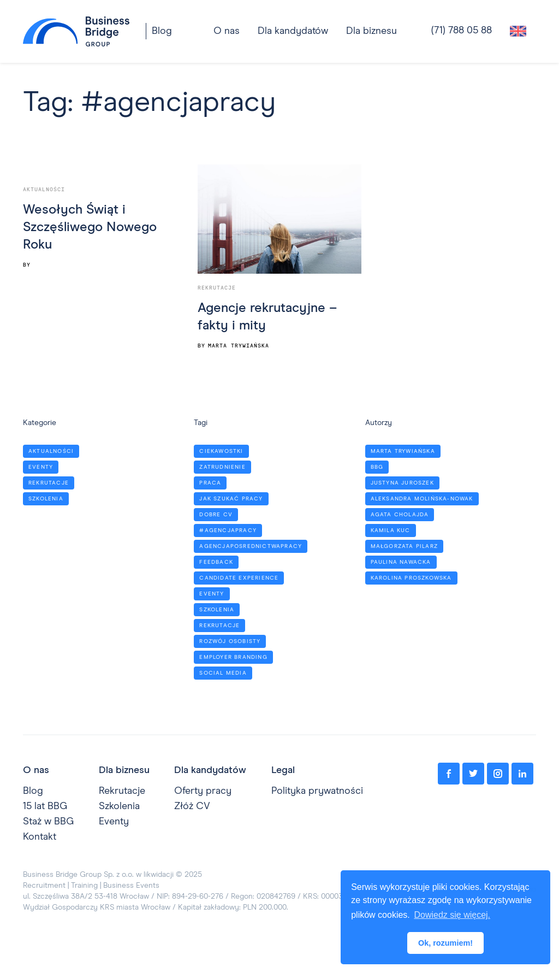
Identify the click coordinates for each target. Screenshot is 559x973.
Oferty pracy (202, 791)
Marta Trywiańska (238, 346)
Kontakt (39, 837)
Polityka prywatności (317, 791)
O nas (36, 770)
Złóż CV (192, 806)
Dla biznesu (371, 31)
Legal (283, 770)
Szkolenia (119, 806)
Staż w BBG (48, 822)
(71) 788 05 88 (461, 31)
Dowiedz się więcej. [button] (452, 914)
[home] (76, 31)
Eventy (114, 822)
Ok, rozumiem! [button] (445, 943)
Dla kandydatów (293, 31)
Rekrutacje (217, 288)
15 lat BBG (45, 806)
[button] (292, 31)
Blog (162, 31)
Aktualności (44, 189)
